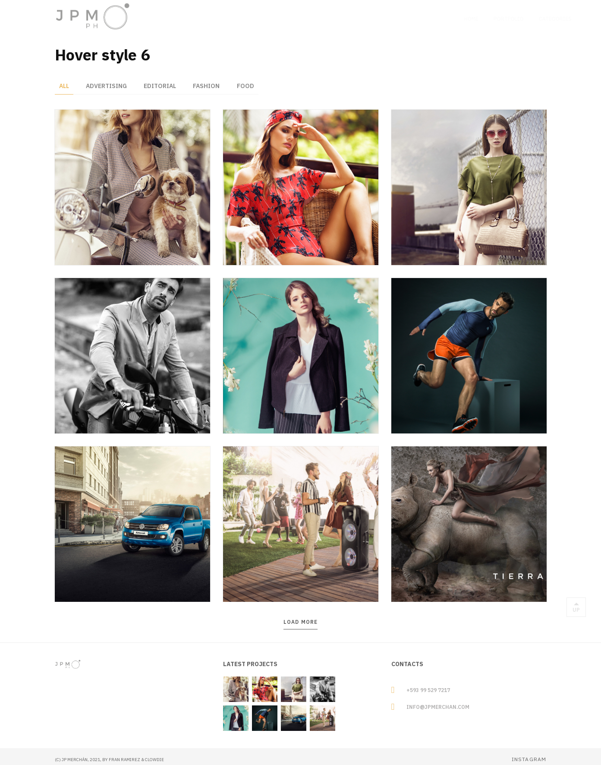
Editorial (161, 80)
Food (246, 80)
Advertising (106, 80)
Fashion (207, 80)
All (64, 80)
